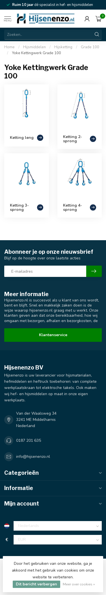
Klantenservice (53, 335)
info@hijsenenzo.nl (33, 456)
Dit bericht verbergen (36, 584)
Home (9, 47)
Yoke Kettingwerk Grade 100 (36, 53)
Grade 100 (90, 47)
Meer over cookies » (79, 584)
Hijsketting (63, 47)
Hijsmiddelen (34, 47)
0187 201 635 (28, 440)
